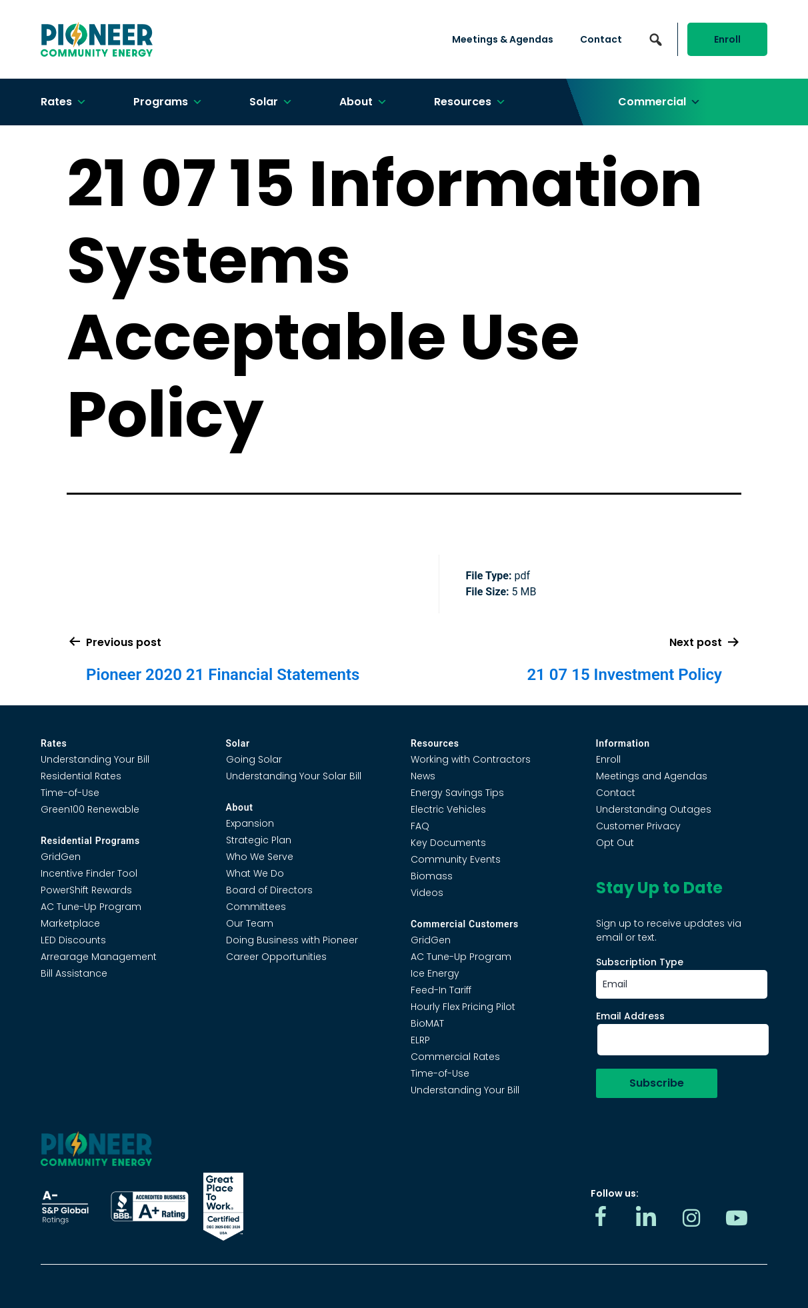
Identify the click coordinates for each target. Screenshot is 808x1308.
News (423, 776)
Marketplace (70, 923)
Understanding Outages (653, 809)
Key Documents (448, 842)
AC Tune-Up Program (91, 906)
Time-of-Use (70, 792)
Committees (256, 906)
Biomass (432, 876)
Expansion (250, 823)
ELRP (420, 1040)
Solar (271, 102)
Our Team (249, 923)
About (363, 102)
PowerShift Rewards (86, 890)
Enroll (727, 39)
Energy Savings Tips (457, 792)
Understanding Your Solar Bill (293, 776)
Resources (470, 102)
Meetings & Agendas (502, 39)
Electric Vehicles (448, 809)
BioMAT (427, 1023)
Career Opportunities (276, 956)
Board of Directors (269, 890)
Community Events (456, 859)
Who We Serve (259, 856)
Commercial (659, 102)
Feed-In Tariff (441, 990)
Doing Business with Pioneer (292, 940)
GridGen (61, 856)
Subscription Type (639, 962)
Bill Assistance (74, 973)
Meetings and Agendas (651, 776)
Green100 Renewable (90, 809)
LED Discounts (73, 940)
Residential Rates (81, 776)
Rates (64, 102)
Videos (427, 892)
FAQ (420, 826)
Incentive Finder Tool (89, 873)
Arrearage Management (99, 956)
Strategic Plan (258, 840)
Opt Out (615, 842)
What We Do (255, 873)
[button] (655, 39)
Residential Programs (90, 840)
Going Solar (254, 759)
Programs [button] (168, 102)
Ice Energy (435, 973)
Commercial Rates (455, 1056)
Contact (601, 39)
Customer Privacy (638, 826)
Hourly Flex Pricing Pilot (463, 1006)
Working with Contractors (471, 759)
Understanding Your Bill (95, 759)
